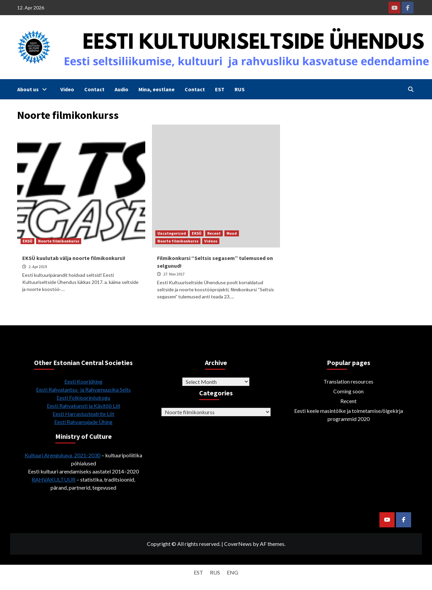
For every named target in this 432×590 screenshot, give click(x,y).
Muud (231, 233)
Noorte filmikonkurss (58, 240)
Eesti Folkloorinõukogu (83, 397)
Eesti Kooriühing (83, 381)
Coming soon (348, 391)
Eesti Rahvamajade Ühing (83, 422)
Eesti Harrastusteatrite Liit (83, 414)
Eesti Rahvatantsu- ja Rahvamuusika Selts (83, 389)
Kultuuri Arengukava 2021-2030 (62, 455)
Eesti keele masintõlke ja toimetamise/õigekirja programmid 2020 (348, 414)
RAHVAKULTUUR (53, 479)
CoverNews (238, 543)
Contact (94, 89)
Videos (210, 240)
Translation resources (348, 381)
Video (67, 89)
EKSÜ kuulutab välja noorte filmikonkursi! (73, 258)
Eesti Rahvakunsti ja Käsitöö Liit (83, 405)
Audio (121, 89)
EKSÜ (27, 240)
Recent (214, 233)
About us (33, 89)
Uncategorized (171, 233)
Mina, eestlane (156, 89)
